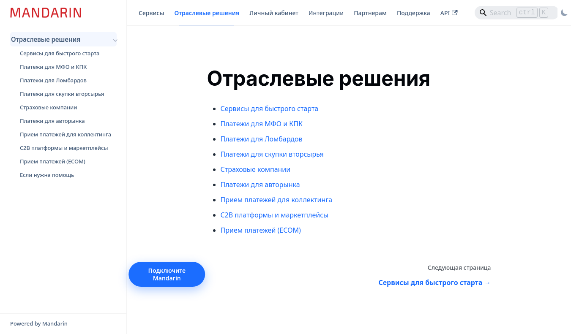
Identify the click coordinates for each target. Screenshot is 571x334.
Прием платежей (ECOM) (52, 161)
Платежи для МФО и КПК (53, 67)
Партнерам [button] (370, 13)
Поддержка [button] (413, 13)
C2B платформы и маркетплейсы (64, 148)
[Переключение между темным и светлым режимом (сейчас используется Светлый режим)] (564, 12)
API (449, 13)
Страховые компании (48, 107)
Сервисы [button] (151, 13)
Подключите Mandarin (167, 274)
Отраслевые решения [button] (206, 13)
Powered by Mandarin (39, 323)
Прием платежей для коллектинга (65, 134)
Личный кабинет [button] (273, 13)
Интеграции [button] (326, 13)
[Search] (517, 12)
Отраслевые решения (45, 39)
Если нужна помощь (47, 175)
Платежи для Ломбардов (53, 80)
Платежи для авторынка (52, 121)
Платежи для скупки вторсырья (62, 94)
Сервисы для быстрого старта (59, 53)
